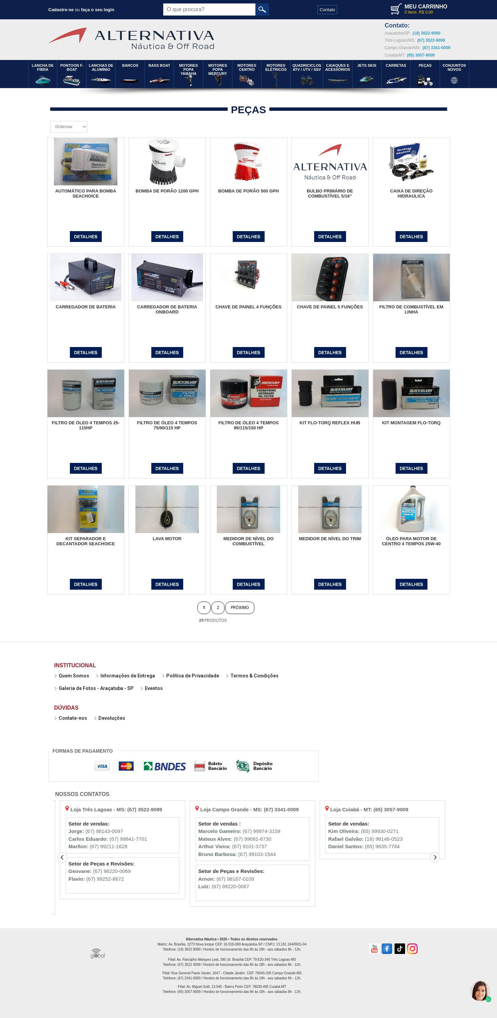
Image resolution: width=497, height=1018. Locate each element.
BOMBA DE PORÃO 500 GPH (248, 191)
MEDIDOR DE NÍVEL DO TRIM (330, 538)
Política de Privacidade (190, 675)
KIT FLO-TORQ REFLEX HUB (330, 422)
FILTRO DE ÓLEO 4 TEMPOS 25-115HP (86, 425)
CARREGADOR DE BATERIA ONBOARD (167, 309)
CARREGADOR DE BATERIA (86, 306)
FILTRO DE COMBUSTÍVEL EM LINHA (411, 309)
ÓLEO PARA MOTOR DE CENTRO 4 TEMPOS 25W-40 (411, 541)
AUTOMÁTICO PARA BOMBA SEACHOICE (85, 193)
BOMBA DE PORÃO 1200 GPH (167, 191)
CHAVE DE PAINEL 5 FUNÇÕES (330, 306)
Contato (327, 9)
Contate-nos (70, 718)
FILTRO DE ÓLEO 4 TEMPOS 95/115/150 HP (248, 425)
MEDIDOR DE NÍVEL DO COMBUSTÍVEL (249, 541)
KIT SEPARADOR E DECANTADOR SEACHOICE (85, 541)
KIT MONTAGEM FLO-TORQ (411, 422)
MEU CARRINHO (425, 6)
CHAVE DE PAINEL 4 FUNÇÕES (248, 306)
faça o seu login (97, 9)
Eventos (151, 688)
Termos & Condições (252, 675)
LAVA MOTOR (167, 538)
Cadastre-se (61, 9)
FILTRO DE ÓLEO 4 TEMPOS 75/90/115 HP (167, 425)
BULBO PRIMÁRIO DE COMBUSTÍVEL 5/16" (330, 193)
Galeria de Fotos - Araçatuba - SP (94, 688)
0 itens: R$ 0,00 (418, 12)
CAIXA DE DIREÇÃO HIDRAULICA (411, 193)
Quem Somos (71, 675)
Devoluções (109, 718)
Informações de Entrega (125, 675)
